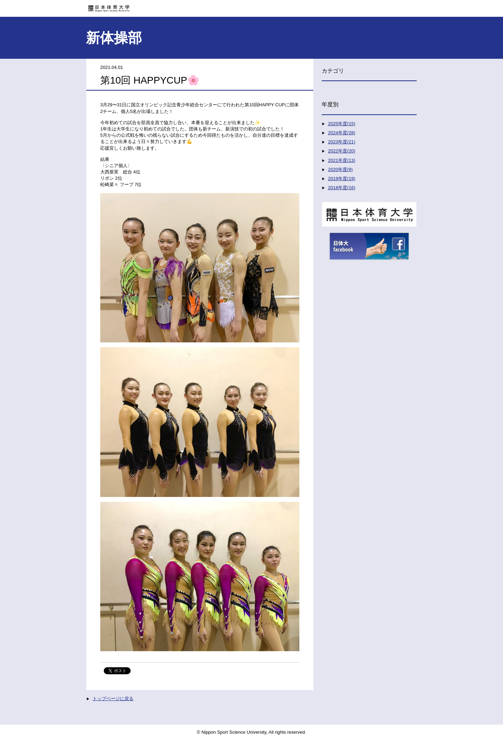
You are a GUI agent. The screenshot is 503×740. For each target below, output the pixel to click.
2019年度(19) (341, 178)
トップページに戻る (113, 698)
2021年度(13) (341, 160)
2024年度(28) (341, 132)
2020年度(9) (340, 169)
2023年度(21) (341, 141)
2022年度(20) (341, 151)
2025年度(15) (341, 123)
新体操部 (114, 37)
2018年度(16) (341, 187)
